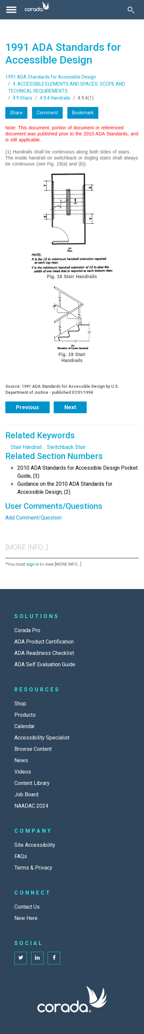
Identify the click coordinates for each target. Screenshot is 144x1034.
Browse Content (33, 749)
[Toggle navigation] (11, 10)
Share (16, 112)
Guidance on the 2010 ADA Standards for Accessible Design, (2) (64, 488)
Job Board (26, 794)
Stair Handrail (26, 447)
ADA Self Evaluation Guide (44, 664)
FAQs (20, 856)
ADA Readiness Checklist (44, 653)
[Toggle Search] (131, 9)
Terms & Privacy (33, 868)
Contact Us (27, 907)
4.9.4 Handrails (55, 98)
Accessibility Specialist (41, 737)
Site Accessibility (34, 845)
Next (70, 407)
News (21, 760)
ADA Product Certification (44, 642)
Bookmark (83, 112)
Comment (47, 112)
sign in (32, 564)
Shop (20, 703)
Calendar (24, 726)
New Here (26, 918)
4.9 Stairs (22, 98)
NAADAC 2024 (31, 806)
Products (25, 715)
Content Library (32, 783)
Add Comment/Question (33, 517)
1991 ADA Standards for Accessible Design (50, 77)
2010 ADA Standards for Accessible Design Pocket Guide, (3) (77, 472)
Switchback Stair (66, 447)
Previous (27, 407)
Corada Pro (27, 630)
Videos (22, 772)
